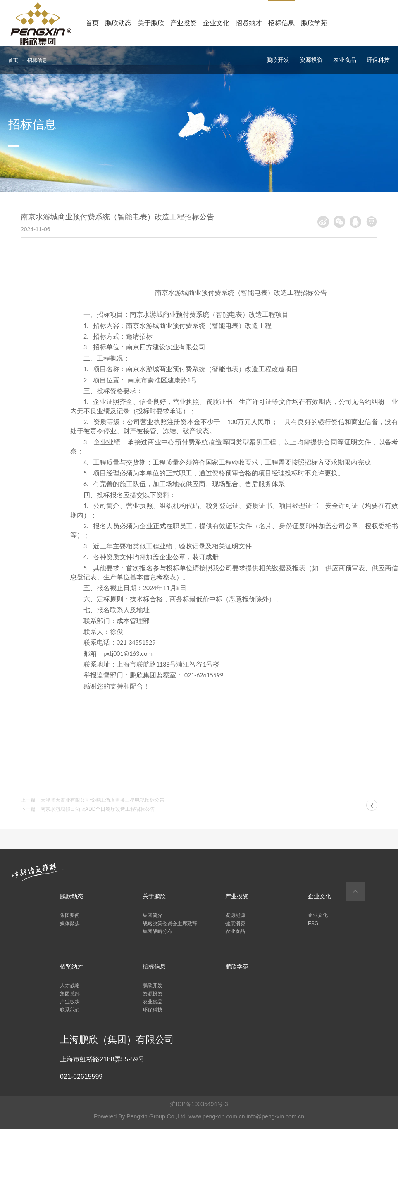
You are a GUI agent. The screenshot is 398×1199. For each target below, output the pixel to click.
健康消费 (235, 923)
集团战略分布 (157, 931)
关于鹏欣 (151, 22)
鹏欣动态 (118, 22)
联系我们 (70, 1010)
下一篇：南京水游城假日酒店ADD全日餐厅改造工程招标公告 (88, 809)
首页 (92, 22)
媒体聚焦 (70, 923)
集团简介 (152, 915)
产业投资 (183, 22)
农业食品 (344, 60)
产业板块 (70, 1001)
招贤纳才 (249, 22)
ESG (313, 923)
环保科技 (378, 60)
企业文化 (216, 22)
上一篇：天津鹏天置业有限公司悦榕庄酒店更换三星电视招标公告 (92, 800)
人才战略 (70, 985)
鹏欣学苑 (314, 22)
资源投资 (311, 60)
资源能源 (235, 915)
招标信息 (281, 22)
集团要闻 (70, 915)
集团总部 (70, 994)
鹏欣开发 (277, 60)
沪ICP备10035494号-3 (199, 1104)
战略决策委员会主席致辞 (170, 923)
